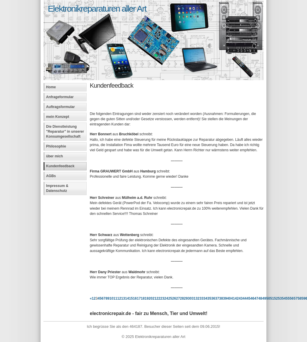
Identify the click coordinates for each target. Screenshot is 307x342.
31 (194, 298)
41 (233, 298)
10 (111, 298)
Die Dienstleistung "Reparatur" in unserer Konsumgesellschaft (65, 131)
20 (151, 298)
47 (256, 298)
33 (202, 298)
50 (268, 298)
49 (264, 298)
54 (284, 298)
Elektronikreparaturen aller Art (97, 8)
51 (272, 298)
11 (115, 298)
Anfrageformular (60, 97)
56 (292, 298)
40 (229, 298)
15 (131, 298)
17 (139, 298)
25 (170, 298)
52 (276, 298)
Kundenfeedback (60, 166)
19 (147, 298)
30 (190, 298)
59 (303, 298)
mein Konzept (57, 117)
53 (280, 298)
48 (260, 298)
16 (135, 298)
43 (241, 298)
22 (158, 298)
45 (248, 298)
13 (123, 298)
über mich (54, 156)
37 (217, 298)
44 (245, 298)
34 (205, 298)
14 (127, 298)
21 (155, 298)
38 (221, 298)
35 (209, 298)
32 (197, 298)
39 (225, 298)
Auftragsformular (60, 107)
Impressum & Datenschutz (57, 188)
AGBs (51, 176)
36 (213, 298)
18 (143, 298)
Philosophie (56, 146)
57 (296, 298)
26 (174, 298)
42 (237, 298)
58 (299, 298)
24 (166, 298)
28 (182, 298)
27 (178, 298)
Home (51, 87)
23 (162, 298)
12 (119, 298)
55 (288, 298)
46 (253, 298)
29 (186, 298)
